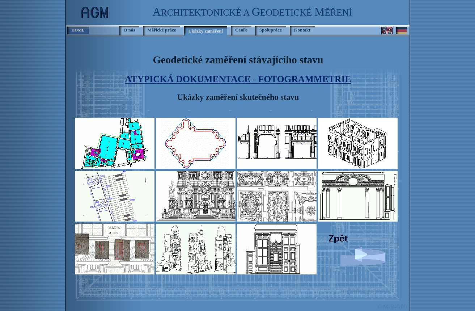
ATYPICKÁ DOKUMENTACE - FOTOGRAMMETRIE (238, 79)
